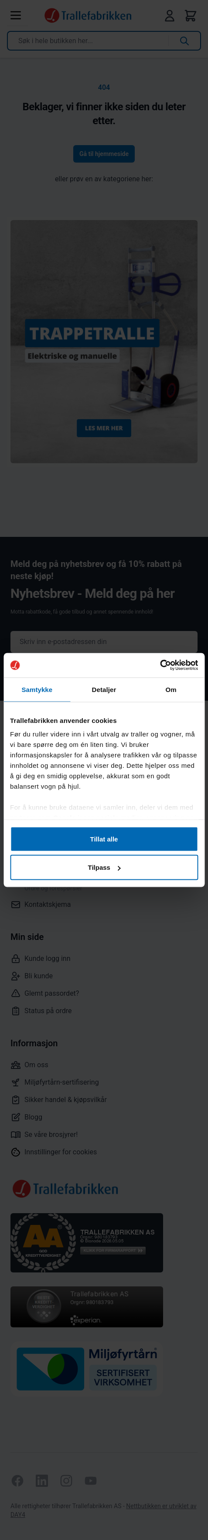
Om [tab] (171, 689)
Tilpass (104, 867)
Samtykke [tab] (36, 689)
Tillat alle (104, 838)
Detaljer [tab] (104, 689)
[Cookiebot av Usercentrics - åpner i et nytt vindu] (160, 665)
